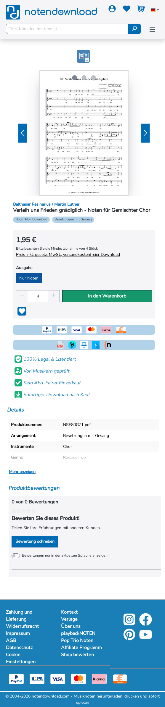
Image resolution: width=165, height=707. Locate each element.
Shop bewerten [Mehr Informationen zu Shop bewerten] (77, 654)
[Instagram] (129, 623)
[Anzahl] (38, 296)
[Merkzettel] (126, 10)
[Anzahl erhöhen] (54, 296)
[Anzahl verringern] (22, 296)
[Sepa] (37, 679)
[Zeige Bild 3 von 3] (93, 77)
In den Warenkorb (107, 296)
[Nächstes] (145, 133)
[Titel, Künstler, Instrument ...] (67, 29)
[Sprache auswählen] (155, 11)
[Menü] (152, 29)
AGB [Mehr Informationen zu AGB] (11, 640)
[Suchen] (134, 29)
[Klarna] (99, 679)
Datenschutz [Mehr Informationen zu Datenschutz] (19, 647)
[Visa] (58, 679)
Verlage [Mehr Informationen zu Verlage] (69, 619)
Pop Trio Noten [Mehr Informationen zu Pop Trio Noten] (77, 640)
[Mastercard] (78, 679)
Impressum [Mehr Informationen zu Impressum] (18, 633)
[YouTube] (145, 638)
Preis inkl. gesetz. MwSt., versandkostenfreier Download (68, 254)
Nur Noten (29, 278)
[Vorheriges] (22, 133)
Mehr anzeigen (22, 471)
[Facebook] (145, 623)
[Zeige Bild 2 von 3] (83, 77)
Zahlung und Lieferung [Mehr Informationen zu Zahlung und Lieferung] (19, 616)
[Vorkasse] (120, 679)
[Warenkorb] (141, 10)
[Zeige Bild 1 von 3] (74, 77)
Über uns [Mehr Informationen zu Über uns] (71, 626)
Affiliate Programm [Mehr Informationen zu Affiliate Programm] (81, 647)
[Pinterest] (129, 638)
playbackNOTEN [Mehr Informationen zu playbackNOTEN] (78, 633)
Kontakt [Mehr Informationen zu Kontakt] (69, 612)
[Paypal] (16, 679)
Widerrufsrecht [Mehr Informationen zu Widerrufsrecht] (22, 626)
